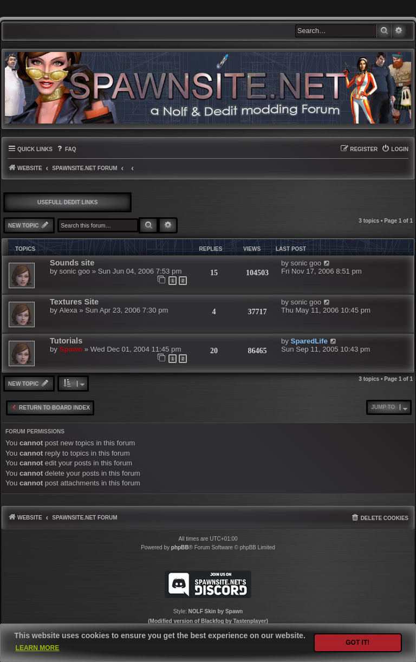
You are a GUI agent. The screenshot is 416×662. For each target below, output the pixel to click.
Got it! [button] (357, 642)
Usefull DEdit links (67, 202)
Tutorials (66, 340)
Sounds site (72, 262)
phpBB (180, 547)
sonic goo (75, 271)
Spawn (71, 349)
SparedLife (309, 341)
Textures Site (74, 301)
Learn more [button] (38, 648)
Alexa (68, 310)
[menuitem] (65, 149)
